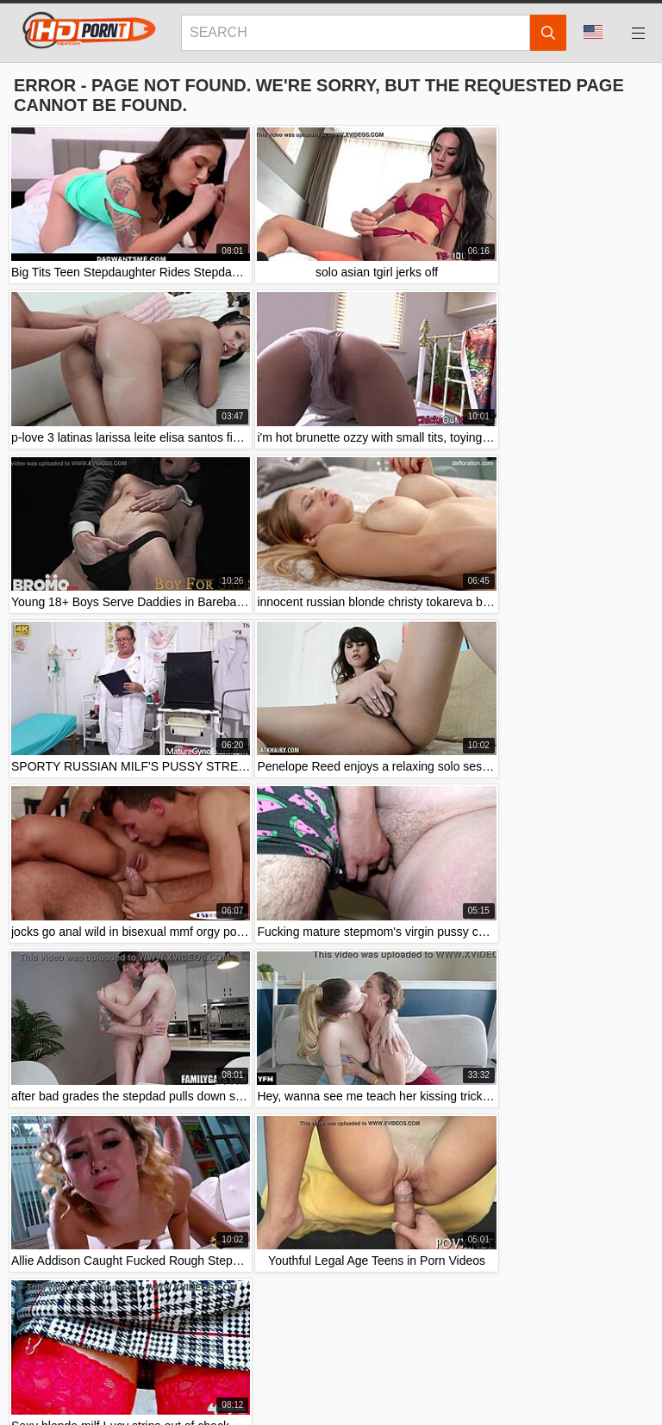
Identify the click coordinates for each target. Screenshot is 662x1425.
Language (593, 32)
